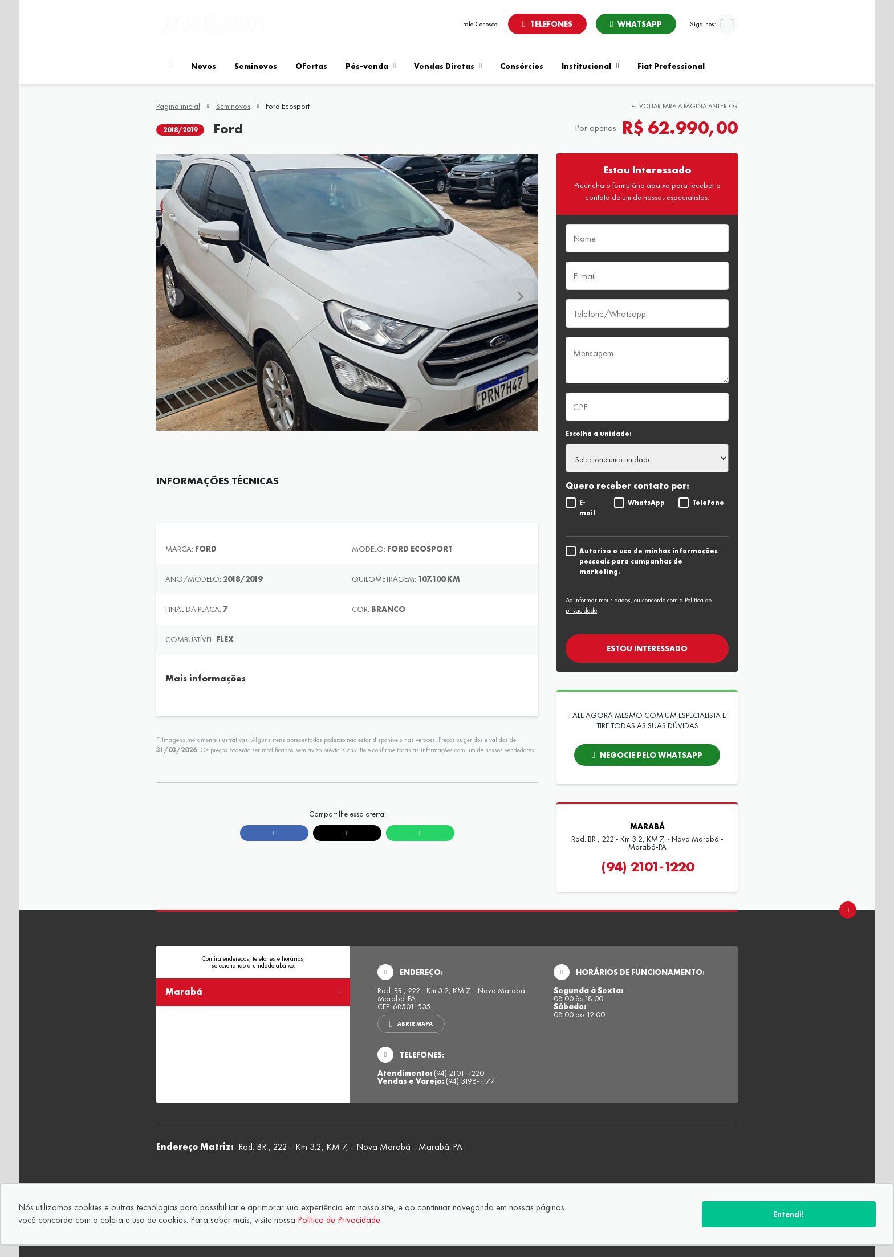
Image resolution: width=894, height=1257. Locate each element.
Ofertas (311, 66)
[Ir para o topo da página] (847, 910)
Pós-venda (371, 66)
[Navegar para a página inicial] (169, 66)
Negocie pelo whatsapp (651, 755)
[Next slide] (520, 297)
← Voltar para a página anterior (684, 106)
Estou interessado (647, 648)
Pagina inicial (178, 106)
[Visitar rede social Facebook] (722, 25)
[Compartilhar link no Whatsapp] (420, 833)
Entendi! (788, 1214)
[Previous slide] (174, 297)
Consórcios (521, 66)
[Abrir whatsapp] (636, 24)
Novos (203, 66)
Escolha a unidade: (599, 433)
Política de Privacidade (339, 1220)
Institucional (590, 66)
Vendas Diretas (448, 66)
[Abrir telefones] (547, 24)
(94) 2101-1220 (647, 867)
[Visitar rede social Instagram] (731, 25)
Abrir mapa (415, 1023)
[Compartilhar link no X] (347, 833)
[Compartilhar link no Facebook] (274, 833)
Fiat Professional (671, 66)
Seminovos (255, 66)
